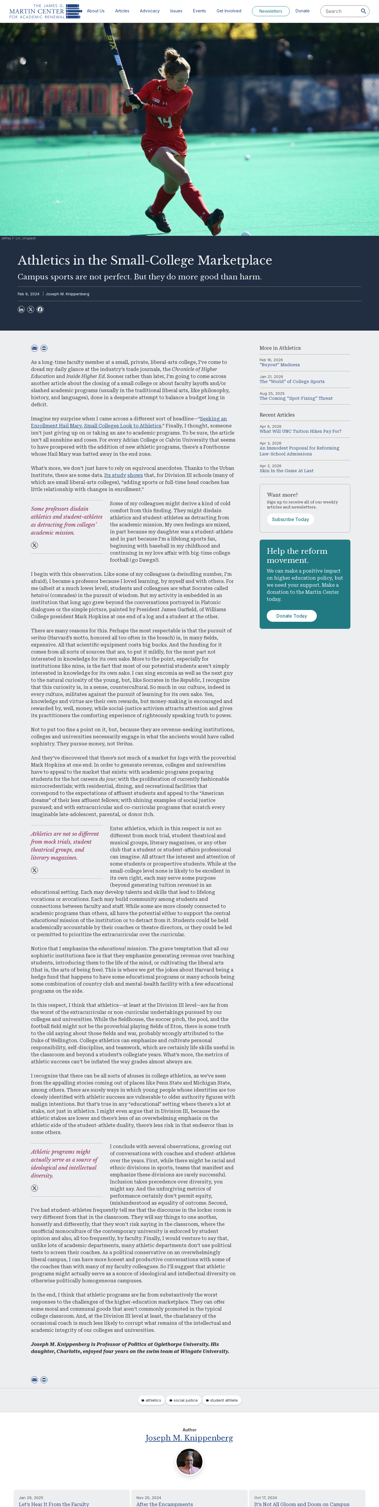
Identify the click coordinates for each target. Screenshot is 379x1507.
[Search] (364, 11)
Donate (303, 10)
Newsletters (270, 11)
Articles (122, 10)
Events (199, 10)
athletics (153, 1400)
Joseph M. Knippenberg (67, 293)
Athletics (290, 348)
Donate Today (291, 616)
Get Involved (229, 10)
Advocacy (150, 10)
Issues (176, 10)
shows (135, 475)
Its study (115, 475)
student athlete (224, 1400)
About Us (96, 10)
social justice (186, 1400)
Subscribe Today (290, 519)
